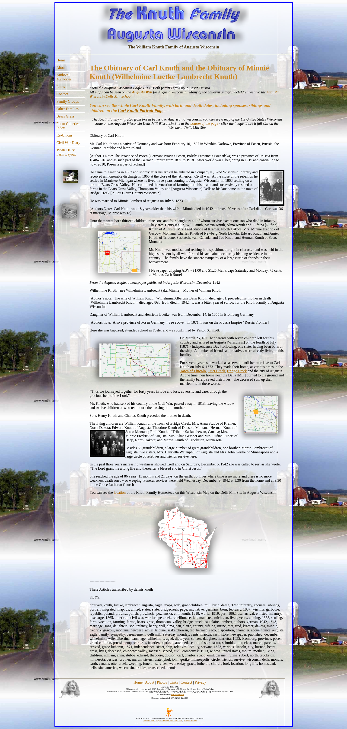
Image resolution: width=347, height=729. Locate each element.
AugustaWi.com (162, 720)
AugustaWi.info (190, 720)
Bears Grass (65, 116)
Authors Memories (64, 77)
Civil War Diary (68, 143)
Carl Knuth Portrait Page (140, 110)
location (120, 492)
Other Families (68, 109)
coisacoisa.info (177, 694)
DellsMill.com (176, 720)
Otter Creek (216, 371)
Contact (62, 94)
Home (61, 60)
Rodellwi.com (149, 720)
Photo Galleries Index (68, 126)
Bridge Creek (237, 371)
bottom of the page (204, 123)
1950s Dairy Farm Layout (66, 152)
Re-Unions (65, 135)
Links (61, 87)
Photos (162, 682)
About (61, 68)
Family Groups (68, 101)
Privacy (200, 682)
